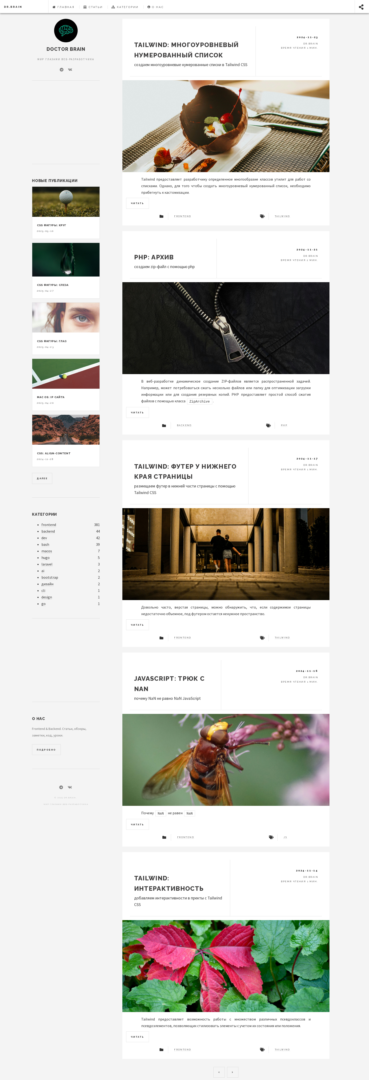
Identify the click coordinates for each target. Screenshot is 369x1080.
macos (46, 551)
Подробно (46, 749)
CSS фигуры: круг (51, 225)
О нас (156, 7)
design (46, 597)
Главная (63, 7)
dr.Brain (13, 6)
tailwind (282, 216)
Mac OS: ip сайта (51, 397)
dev (44, 537)
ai (42, 570)
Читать (137, 203)
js (285, 837)
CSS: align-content (54, 453)
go (43, 603)
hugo (45, 557)
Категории (125, 7)
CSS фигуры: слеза (53, 285)
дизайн (47, 584)
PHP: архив (154, 257)
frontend (182, 216)
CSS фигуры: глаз (52, 341)
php (284, 425)
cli (43, 590)
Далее (42, 478)
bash (45, 544)
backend (184, 425)
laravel (46, 564)
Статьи (93, 7)
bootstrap (49, 577)
